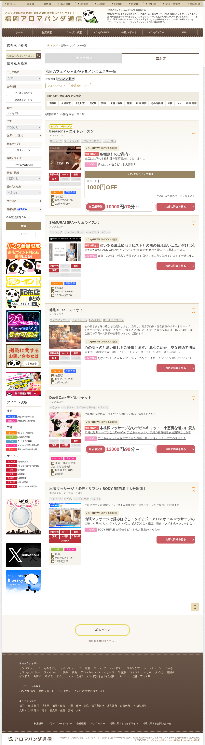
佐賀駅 (59, 375)
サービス (11, 201)
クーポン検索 (74, 32)
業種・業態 (13, 172)
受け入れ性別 (14, 186)
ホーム (19, 32)
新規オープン (14, 144)
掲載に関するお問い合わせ (157, 723)
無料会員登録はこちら (102, 641)
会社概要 (81, 723)
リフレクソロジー (91, 141)
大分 (179, 103)
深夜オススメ (14, 158)
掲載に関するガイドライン (124, 723)
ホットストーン (153, 668)
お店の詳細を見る (175, 206)
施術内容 (17, 209)
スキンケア (133, 668)
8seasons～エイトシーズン (71, 131)
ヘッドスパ (109, 141)
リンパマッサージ (74, 232)
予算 (9, 121)
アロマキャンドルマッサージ (97, 672)
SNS (184, 32)
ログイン (102, 629)
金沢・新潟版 (172, 3)
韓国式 (170, 672)
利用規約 (38, 723)
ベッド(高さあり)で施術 (101, 676)
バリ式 (147, 672)
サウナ (60, 676)
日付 (9, 107)
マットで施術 (75, 676)
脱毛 (74, 672)
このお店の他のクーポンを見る (176, 196)
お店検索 (47, 32)
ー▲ (195, 606)
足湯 (87, 668)
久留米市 (66, 103)
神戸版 (151, 3)
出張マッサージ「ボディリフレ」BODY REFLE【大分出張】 (98, 489)
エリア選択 (13, 72)
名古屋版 (65, 3)
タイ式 (68, 498)
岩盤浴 (122, 672)
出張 (57, 554)
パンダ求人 (64, 691)
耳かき (169, 668)
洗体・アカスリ (141, 676)
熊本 (129, 103)
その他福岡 (157, 103)
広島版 (134, 3)
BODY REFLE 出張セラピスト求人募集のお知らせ (129, 529)
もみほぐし (95, 319)
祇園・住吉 (58, 705)
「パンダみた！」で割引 (140, 174)
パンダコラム (156, 32)
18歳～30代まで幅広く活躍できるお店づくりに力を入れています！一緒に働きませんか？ (146, 255)
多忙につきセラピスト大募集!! (116, 164)
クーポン (84, 58)
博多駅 (52, 103)
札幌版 (100, 3)
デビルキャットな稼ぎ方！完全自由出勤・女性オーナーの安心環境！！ (142, 438)
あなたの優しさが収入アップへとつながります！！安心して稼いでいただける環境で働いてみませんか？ (146, 358)
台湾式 (37, 676)
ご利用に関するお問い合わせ (91, 691)
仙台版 (117, 3)
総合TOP (11, 3)
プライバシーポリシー (60, 723)
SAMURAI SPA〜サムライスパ (74, 223)
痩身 (65, 672)
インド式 (24, 676)
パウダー (106, 232)
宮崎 (103, 103)
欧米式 (49, 676)
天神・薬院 (116, 103)
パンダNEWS (101, 32)
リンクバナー (98, 723)
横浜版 (83, 3)
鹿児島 (92, 103)
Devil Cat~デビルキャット (70, 398)
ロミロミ (103, 407)
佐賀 (170, 103)
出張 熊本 (191, 103)
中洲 (70, 705)
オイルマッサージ (113, 319)
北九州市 (80, 103)
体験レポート (129, 32)
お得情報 (11, 86)
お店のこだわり (15, 135)
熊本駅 (59, 287)
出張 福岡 (141, 103)
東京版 (29, 3)
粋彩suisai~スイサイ (66, 310)
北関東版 (194, 3)
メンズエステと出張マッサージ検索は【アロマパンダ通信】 (173, 740)
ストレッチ (56, 141)
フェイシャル (71, 141)
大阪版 (46, 3)
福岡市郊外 (97, 705)
